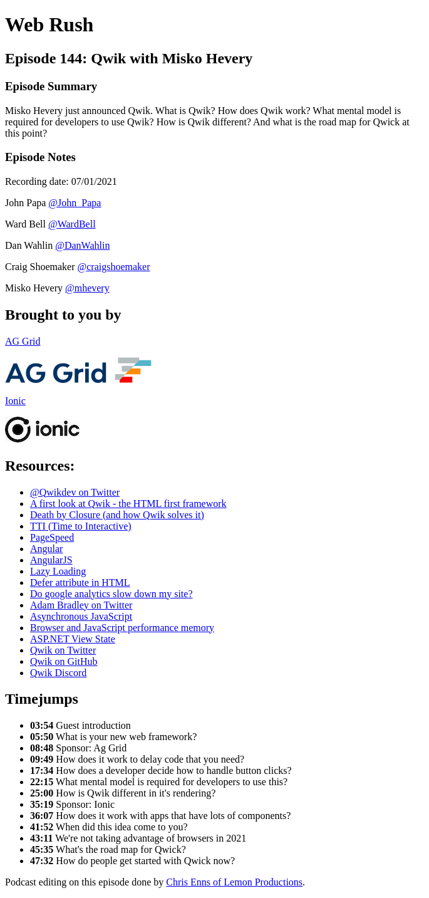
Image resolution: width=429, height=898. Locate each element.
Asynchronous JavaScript (81, 616)
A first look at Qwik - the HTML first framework (128, 503)
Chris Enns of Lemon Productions (234, 882)
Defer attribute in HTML (80, 582)
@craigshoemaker (114, 266)
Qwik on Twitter (63, 650)
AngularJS (51, 560)
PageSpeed (52, 537)
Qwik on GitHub (64, 661)
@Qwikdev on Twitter (75, 492)
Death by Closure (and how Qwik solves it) (117, 514)
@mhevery (87, 288)
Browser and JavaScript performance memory (122, 627)
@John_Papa (74, 202)
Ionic (15, 400)
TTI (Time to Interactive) (81, 526)
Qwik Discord (58, 672)
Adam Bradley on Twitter (81, 605)
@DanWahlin (82, 245)
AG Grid (22, 341)
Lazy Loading (58, 571)
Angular (46, 548)
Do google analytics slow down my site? (111, 593)
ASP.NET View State (72, 639)
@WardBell (72, 224)
